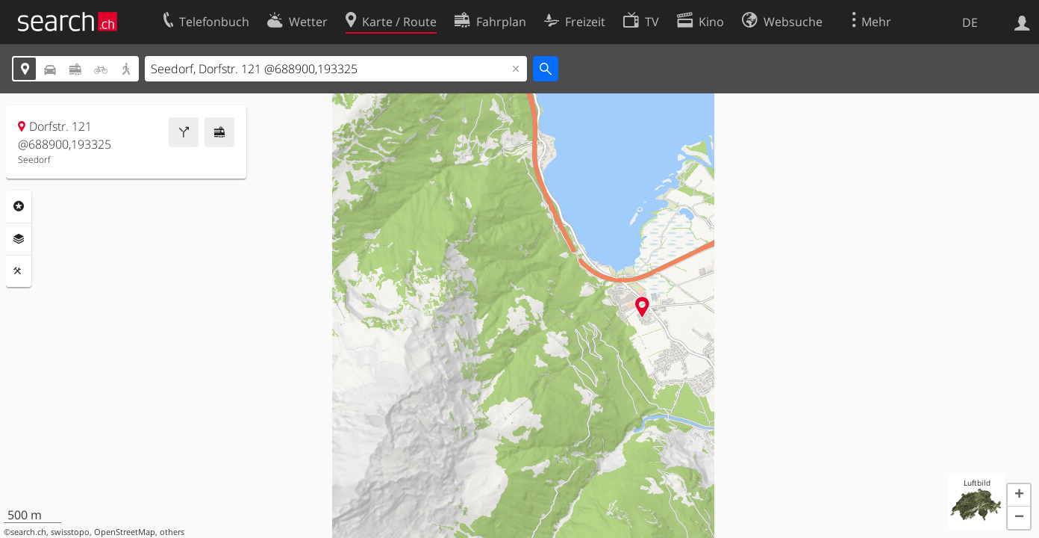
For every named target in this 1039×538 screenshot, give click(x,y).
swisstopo (70, 532)
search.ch (28, 532)
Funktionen (18, 271)
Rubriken (18, 206)
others (172, 532)
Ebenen (18, 239)
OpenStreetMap (124, 532)
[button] (1019, 495)
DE (970, 22)
